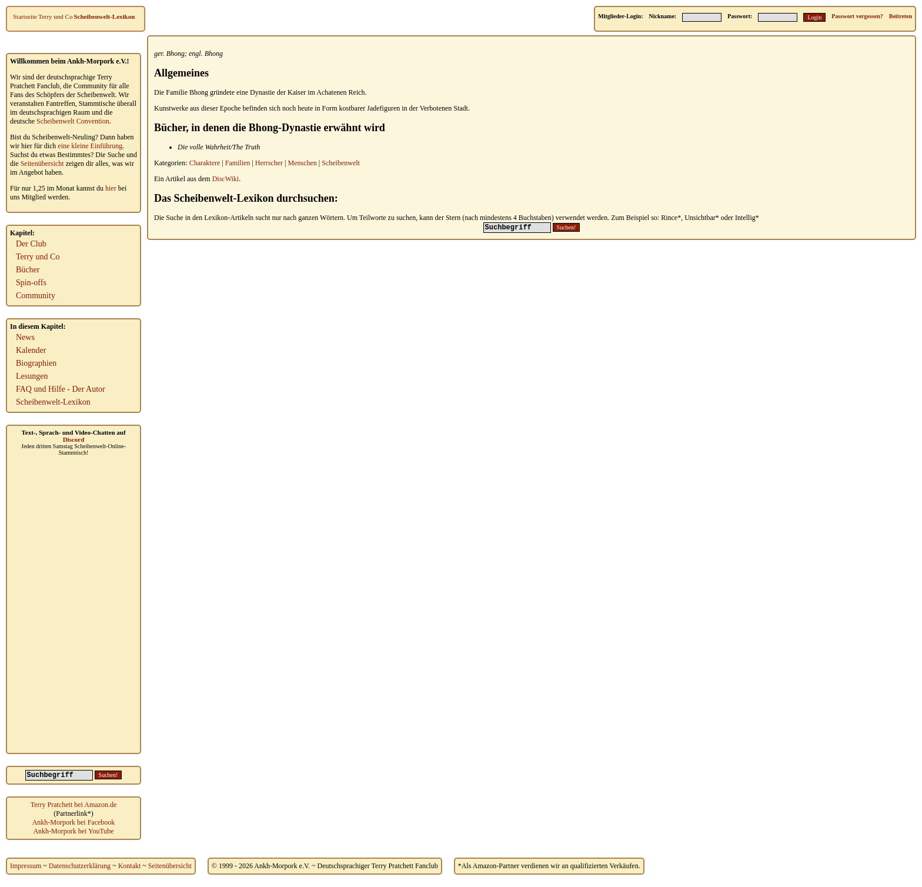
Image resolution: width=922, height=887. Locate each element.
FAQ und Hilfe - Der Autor (60, 389)
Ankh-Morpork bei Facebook (73, 822)
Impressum (25, 866)
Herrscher (269, 163)
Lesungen (32, 376)
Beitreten (900, 16)
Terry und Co (55, 16)
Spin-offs (31, 282)
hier (110, 188)
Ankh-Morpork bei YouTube (73, 831)
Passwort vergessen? (857, 16)
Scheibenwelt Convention (72, 121)
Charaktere (205, 163)
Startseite (25, 16)
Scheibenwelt (341, 163)
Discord (74, 439)
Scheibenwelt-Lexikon (104, 16)
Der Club (31, 243)
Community (35, 295)
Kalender (31, 350)
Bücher (27, 269)
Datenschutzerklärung (80, 866)
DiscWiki (225, 179)
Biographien (36, 363)
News (25, 337)
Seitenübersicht (42, 163)
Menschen (302, 163)
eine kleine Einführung (90, 146)
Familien (237, 163)
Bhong (175, 53)
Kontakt (129, 866)
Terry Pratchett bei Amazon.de (73, 805)
